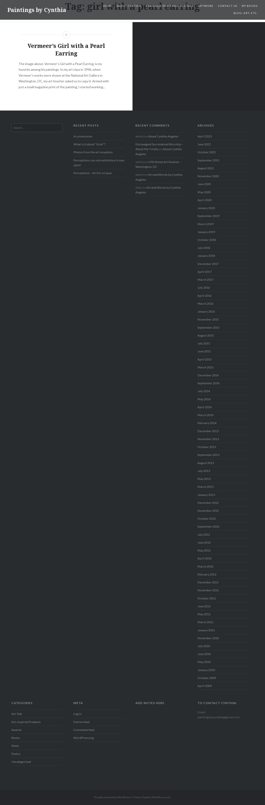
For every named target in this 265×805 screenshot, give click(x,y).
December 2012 (208, 502)
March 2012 (205, 566)
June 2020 (204, 184)
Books (15, 737)
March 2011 (205, 622)
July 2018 (203, 247)
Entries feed (81, 722)
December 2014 (208, 375)
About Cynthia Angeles (163, 136)
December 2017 (208, 263)
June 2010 (204, 654)
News (15, 745)
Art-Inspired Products (26, 722)
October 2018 (206, 240)
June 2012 (204, 542)
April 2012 (204, 558)
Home (107, 5)
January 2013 (206, 494)
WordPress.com (161, 797)
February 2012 (206, 574)
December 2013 (208, 431)
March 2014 (205, 415)
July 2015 (203, 343)
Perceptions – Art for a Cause (92, 173)
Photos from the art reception (93, 152)
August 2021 (205, 168)
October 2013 (206, 447)
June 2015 (204, 351)
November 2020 (208, 176)
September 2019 (208, 216)
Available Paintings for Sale (170, 5)
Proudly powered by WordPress (112, 797)
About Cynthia (128, 5)
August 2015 (205, 335)
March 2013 (205, 486)
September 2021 (208, 160)
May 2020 (204, 192)
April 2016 (204, 295)
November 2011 (208, 590)
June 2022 (204, 144)
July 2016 (203, 287)
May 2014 (204, 399)
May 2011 (204, 614)
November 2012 (208, 510)
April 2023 (204, 136)
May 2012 (204, 550)
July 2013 (203, 470)
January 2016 (206, 311)
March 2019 (205, 224)
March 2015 (205, 367)
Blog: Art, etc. (246, 13)
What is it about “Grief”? (89, 144)
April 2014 (204, 407)
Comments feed (83, 730)
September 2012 (208, 526)
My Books (250, 5)
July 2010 (203, 646)
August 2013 (205, 463)
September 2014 (208, 383)
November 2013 (208, 439)
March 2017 (205, 279)
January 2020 (206, 208)
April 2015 (204, 359)
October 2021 (206, 152)
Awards (16, 730)
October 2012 (206, 518)
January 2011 (206, 630)
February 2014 (206, 423)
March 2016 (205, 303)
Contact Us (227, 5)
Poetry (15, 753)
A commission (82, 136)
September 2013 (208, 454)
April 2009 (204, 685)
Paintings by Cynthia (36, 10)
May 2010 (204, 662)
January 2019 (206, 232)
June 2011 (204, 606)
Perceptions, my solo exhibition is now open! (98, 162)
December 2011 (208, 582)
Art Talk (16, 713)
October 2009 (206, 678)
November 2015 (208, 319)
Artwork (205, 5)
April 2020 (204, 200)
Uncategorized (21, 761)
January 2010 (206, 670)
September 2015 (208, 327)
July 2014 (203, 391)
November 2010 (208, 638)
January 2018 (206, 255)
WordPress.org (83, 737)
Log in (77, 713)
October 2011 (206, 598)
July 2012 (203, 534)
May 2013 (204, 478)
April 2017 (204, 271)
